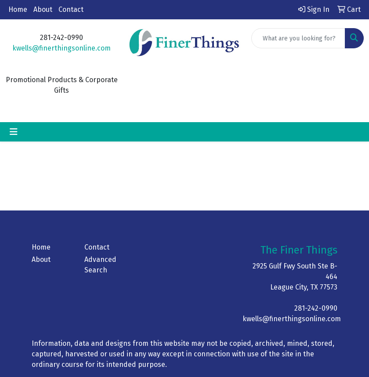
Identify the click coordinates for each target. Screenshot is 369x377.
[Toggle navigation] (13, 132)
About (42, 9)
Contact (70, 9)
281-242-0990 (315, 308)
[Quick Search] (298, 38)
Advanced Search (100, 264)
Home (17, 9)
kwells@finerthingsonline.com (61, 48)
